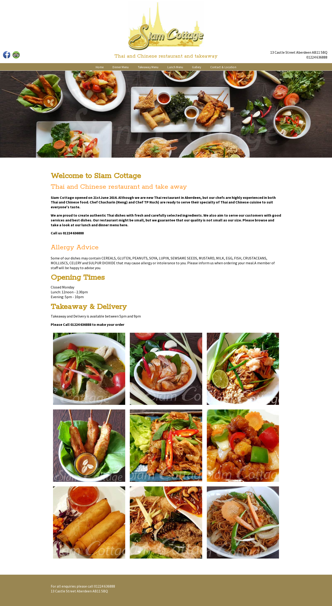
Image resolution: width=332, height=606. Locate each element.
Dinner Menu (121, 67)
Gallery (196, 67)
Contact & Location (223, 67)
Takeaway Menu (148, 67)
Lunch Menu (175, 67)
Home (100, 67)
